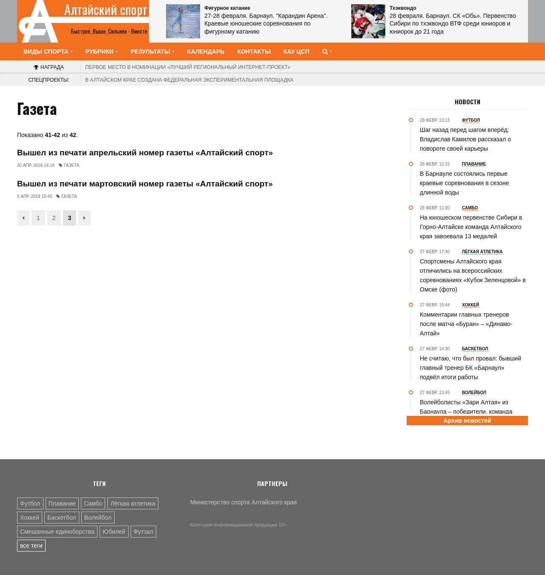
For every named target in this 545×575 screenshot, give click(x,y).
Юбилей (114, 531)
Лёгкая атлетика (132, 503)
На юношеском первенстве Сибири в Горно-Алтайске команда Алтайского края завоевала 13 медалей (471, 227)
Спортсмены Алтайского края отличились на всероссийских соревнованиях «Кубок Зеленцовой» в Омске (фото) (473, 275)
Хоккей (29, 517)
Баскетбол (61, 517)
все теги (31, 545)
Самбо (93, 503)
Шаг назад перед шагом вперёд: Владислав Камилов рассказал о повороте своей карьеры (465, 139)
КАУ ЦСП (297, 51)
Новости (467, 102)
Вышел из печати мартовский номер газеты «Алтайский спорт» (145, 183)
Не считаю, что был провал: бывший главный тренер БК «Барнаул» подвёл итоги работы (470, 367)
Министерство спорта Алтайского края (243, 502)
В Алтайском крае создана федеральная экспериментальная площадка (189, 80)
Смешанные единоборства (57, 531)
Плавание (62, 503)
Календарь (206, 51)
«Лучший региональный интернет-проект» (187, 67)
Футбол (30, 503)
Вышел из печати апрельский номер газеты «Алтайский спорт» (145, 152)
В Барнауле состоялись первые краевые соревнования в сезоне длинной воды (464, 183)
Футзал (143, 531)
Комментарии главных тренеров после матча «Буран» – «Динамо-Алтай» (466, 324)
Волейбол (98, 517)
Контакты (253, 51)
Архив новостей (467, 420)
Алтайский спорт (105, 9)
